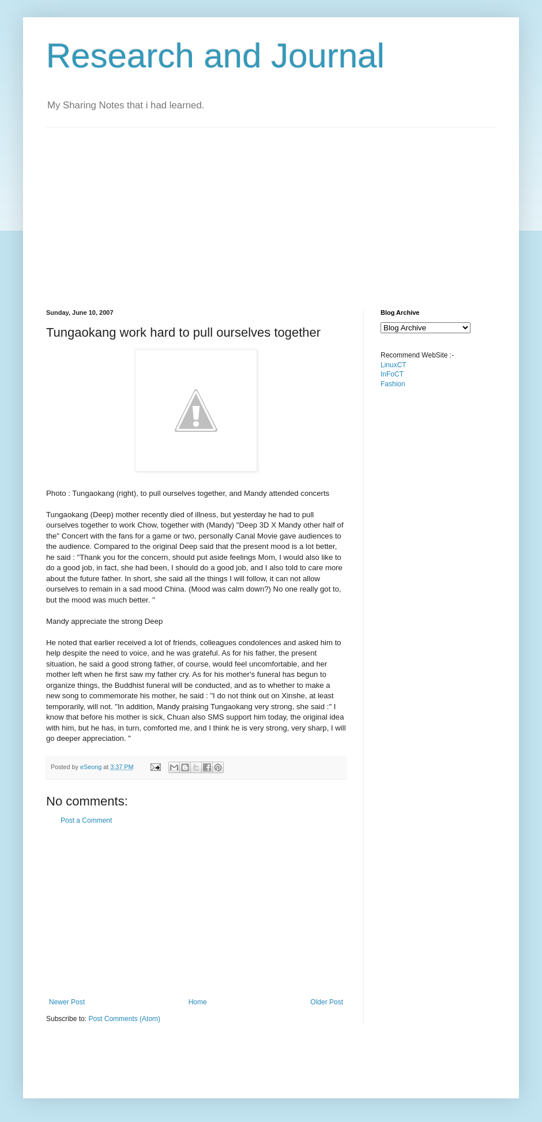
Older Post (326, 1002)
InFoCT (392, 374)
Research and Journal (215, 55)
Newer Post (67, 1002)
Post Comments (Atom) (124, 1019)
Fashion (393, 384)
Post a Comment (86, 820)
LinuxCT (393, 365)
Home (198, 1002)
